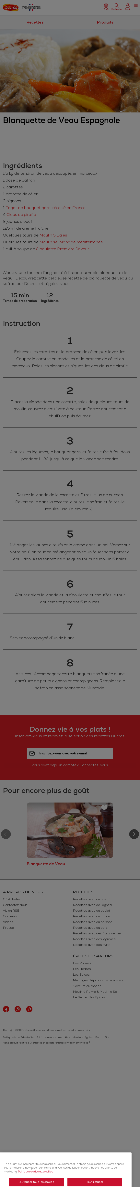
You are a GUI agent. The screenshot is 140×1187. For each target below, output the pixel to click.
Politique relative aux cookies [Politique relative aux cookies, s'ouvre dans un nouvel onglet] (35, 1183)
